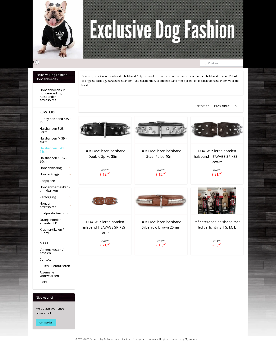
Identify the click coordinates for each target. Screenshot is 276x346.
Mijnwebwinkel (192, 339)
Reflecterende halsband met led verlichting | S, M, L (217, 225)
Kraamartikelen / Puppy (52, 231)
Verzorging (56, 197)
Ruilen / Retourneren (55, 266)
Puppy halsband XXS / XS (55, 120)
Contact (45, 259)
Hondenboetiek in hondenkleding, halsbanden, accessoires (53, 95)
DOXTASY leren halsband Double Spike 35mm (105, 154)
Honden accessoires (56, 205)
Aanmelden (46, 322)
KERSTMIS (47, 112)
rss (144, 339)
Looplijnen (47, 181)
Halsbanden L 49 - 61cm (53, 150)
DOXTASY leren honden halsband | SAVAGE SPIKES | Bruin (105, 227)
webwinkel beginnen (159, 339)
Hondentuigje (56, 174)
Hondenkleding (56, 168)
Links (43, 282)
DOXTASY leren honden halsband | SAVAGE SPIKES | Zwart (217, 156)
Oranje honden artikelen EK (50, 221)
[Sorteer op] (225, 105)
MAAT (44, 243)
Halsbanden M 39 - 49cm (53, 140)
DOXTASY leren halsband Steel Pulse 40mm (160, 154)
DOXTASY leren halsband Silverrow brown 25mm (160, 225)
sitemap (136, 339)
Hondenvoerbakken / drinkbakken (55, 189)
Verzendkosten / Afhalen (51, 251)
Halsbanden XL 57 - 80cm (53, 160)
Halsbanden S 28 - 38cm (53, 130)
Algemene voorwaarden (49, 274)
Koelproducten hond (54, 213)
